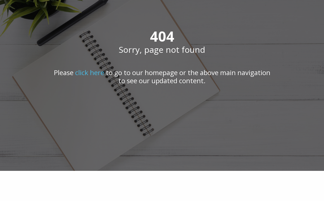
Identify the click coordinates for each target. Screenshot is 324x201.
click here (89, 72)
